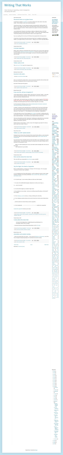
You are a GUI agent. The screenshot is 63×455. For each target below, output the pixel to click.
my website (25, 21)
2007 (54, 443)
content (53, 142)
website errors (25, 43)
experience (53, 238)
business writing (19, 152)
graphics (56, 282)
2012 (54, 383)
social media (53, 138)
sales (18, 215)
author (53, 158)
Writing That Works (17, 5)
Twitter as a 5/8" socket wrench (22, 132)
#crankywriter (54, 213)
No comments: (28, 42)
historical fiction (54, 283)
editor (53, 203)
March (55, 399)
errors (17, 43)
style (56, 233)
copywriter (18, 87)
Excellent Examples (54, 168)
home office (57, 258)
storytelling (54, 209)
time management (55, 269)
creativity (18, 58)
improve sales (54, 217)
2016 (54, 377)
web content (36, 152)
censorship (57, 251)
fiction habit (54, 281)
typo (20, 215)
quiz (52, 180)
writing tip (56, 163)
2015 (54, 378)
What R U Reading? (12, 14)
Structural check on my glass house (23, 19)
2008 (54, 442)
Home (31, 244)
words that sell (54, 272)
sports (55, 266)
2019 (54, 372)
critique (21, 87)
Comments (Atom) (21, 246)
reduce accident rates (35, 174)
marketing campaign (28, 152)
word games (54, 210)
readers (53, 208)
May (55, 396)
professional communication (55, 148)
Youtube (57, 234)
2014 (54, 380)
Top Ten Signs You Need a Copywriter (24, 166)
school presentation (55, 265)
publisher (53, 242)
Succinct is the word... (19, 74)
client (55, 253)
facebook (54, 157)
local (58, 283)
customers (54, 183)
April (55, 398)
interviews (53, 239)
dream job (55, 255)
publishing (55, 207)
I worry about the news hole (21, 220)
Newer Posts (16, 244)
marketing (54, 140)
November (56, 387)
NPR (22, 58)
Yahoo (55, 199)
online (53, 206)
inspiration (15, 215)
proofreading (21, 43)
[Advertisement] (55, 54)
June (55, 395)
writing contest (28, 58)
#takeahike (53, 273)
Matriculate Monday (54, 175)
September (56, 391)
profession (25, 229)
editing (53, 187)
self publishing (54, 196)
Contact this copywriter (18, 208)
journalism (20, 128)
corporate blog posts (55, 160)
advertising (54, 192)
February (55, 401)
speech (53, 233)
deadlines (53, 237)
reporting (23, 128)
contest (55, 202)
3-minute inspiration (19, 48)
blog (58, 158)
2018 (54, 374)
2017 (54, 375)
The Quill (38, 225)
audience (55, 235)
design (53, 280)
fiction (20, 58)
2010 (54, 386)
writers (53, 177)
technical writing (54, 267)
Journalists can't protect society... (22, 234)
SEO (53, 225)
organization (53, 287)
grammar (44, 214)
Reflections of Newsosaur (39, 236)
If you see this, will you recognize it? (23, 92)
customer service (54, 155)
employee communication (39, 214)
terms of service (54, 268)
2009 (54, 440)
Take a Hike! (34, 14)
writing (25, 58)
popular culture (25, 87)
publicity (57, 206)
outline (58, 287)
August (55, 393)
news (53, 176)
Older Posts (46, 244)
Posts (54, 74)
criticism (57, 254)
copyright (53, 254)
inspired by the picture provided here (27, 51)
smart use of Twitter (19, 65)
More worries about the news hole (23, 157)
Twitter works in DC (19, 63)
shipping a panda (21, 195)
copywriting (30, 214)
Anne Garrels (29, 159)
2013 (54, 381)
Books (29, 14)
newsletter (54, 179)
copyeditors (26, 214)
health (17, 128)
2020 (54, 371)
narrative (53, 286)
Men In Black (33, 113)
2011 (54, 384)
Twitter (25, 69)
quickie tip (55, 288)
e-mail (34, 214)
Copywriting (6, 14)
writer (55, 149)
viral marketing (54, 271)
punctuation (54, 264)
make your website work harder (55, 220)
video (56, 270)
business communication (20, 69)
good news (18, 229)
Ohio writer (54, 181)
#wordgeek (54, 172)
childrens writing (56, 252)
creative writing (55, 169)
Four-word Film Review (21, 76)
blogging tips (55, 143)
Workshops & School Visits (22, 14)
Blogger (36, 450)
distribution (57, 280)
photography (54, 241)
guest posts (54, 178)
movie (56, 285)
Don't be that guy (55, 198)
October (55, 389)
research (55, 195)
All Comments (55, 76)
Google (53, 234)
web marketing (29, 69)
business (18, 214)
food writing (54, 227)
